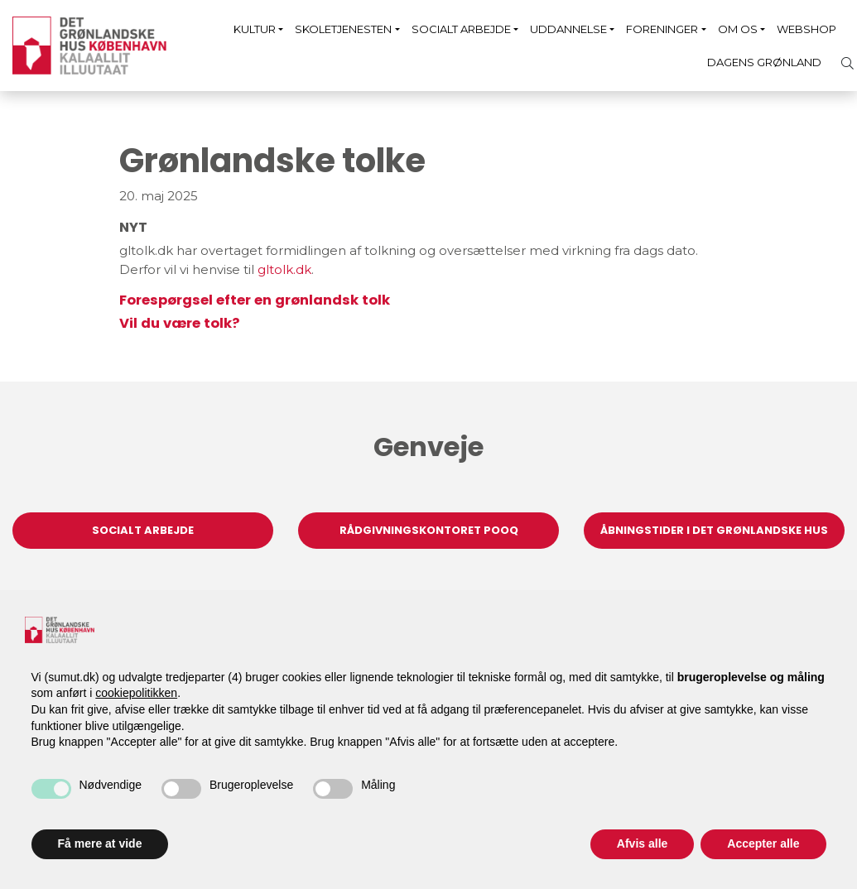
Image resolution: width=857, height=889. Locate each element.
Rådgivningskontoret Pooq (428, 530)
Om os (738, 29)
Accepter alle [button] (763, 843)
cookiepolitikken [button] (136, 692)
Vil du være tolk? (179, 323)
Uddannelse (568, 29)
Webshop (806, 29)
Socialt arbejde (461, 29)
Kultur (255, 29)
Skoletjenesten (343, 29)
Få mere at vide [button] (100, 843)
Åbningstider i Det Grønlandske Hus (714, 530)
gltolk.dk (284, 269)
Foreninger (662, 29)
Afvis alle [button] (642, 843)
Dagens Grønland (764, 62)
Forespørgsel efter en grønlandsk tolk (254, 300)
